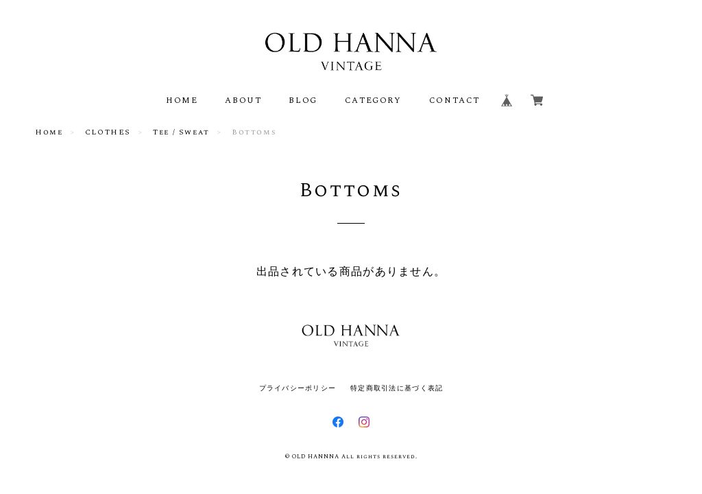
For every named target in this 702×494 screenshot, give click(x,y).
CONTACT (454, 100)
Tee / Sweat (181, 132)
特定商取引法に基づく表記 (396, 388)
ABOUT (243, 100)
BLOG (303, 100)
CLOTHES (108, 132)
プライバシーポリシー (298, 388)
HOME (181, 100)
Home (48, 132)
